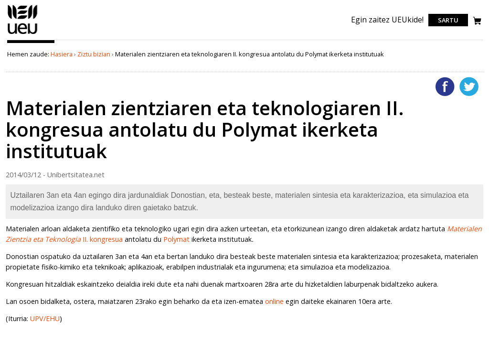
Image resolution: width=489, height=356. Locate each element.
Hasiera (62, 54)
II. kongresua (102, 239)
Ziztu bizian (93, 54)
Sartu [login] (448, 20)
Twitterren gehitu (468, 86)
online (274, 301)
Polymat (176, 239)
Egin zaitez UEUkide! (387, 19)
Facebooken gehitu (445, 86)
